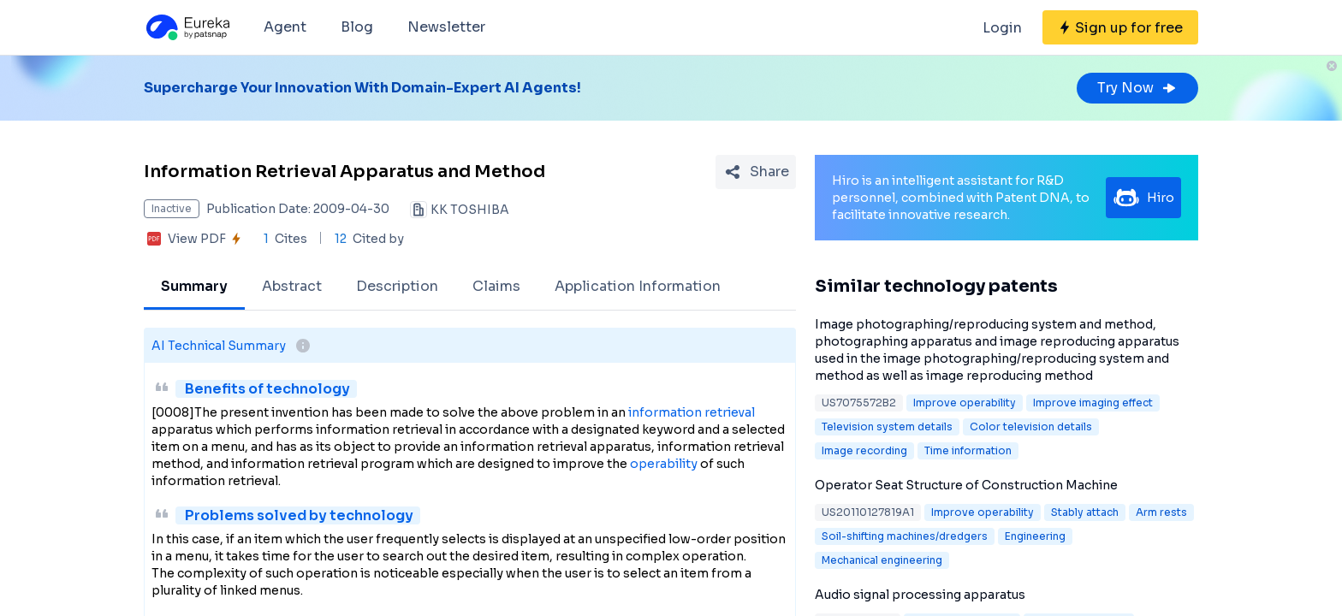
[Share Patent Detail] (756, 172)
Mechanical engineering (882, 560)
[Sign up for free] (1120, 27)
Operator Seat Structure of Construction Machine (966, 485)
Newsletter (446, 27)
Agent (285, 27)
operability (664, 463)
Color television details (1031, 426)
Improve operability (964, 402)
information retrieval (691, 412)
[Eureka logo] (186, 27)
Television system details (887, 426)
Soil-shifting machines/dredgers (905, 536)
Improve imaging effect (1093, 402)
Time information (968, 450)
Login (1002, 28)
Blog (357, 27)
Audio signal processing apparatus (920, 594)
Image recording (864, 450)
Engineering (1035, 536)
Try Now (1137, 88)
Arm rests (1161, 512)
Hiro (1143, 197)
